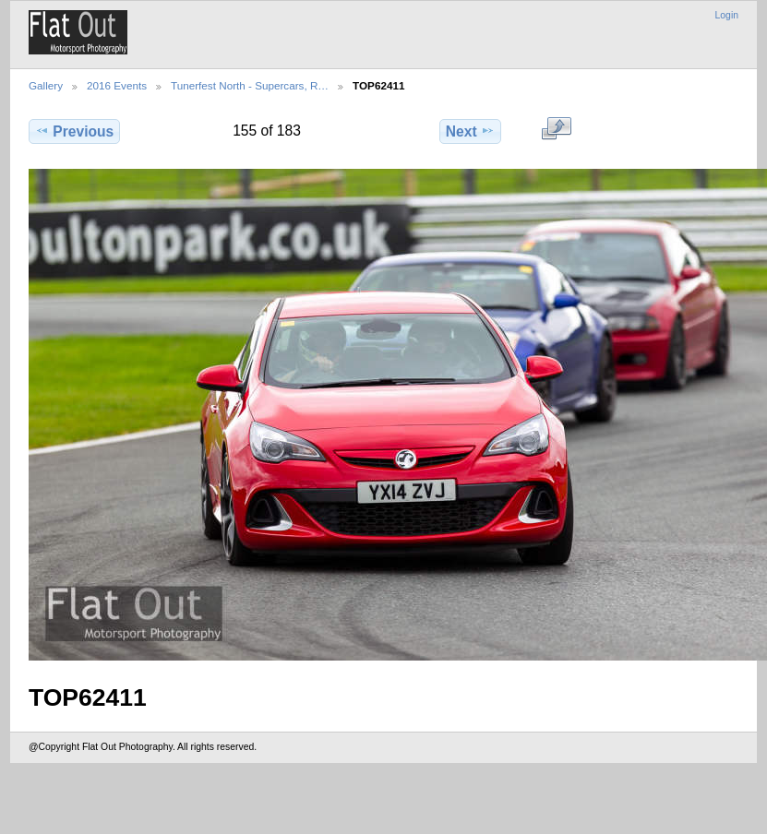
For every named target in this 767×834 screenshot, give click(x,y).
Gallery (46, 85)
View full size (556, 129)
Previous (74, 131)
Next (470, 131)
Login (726, 15)
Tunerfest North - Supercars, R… (250, 85)
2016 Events (117, 85)
